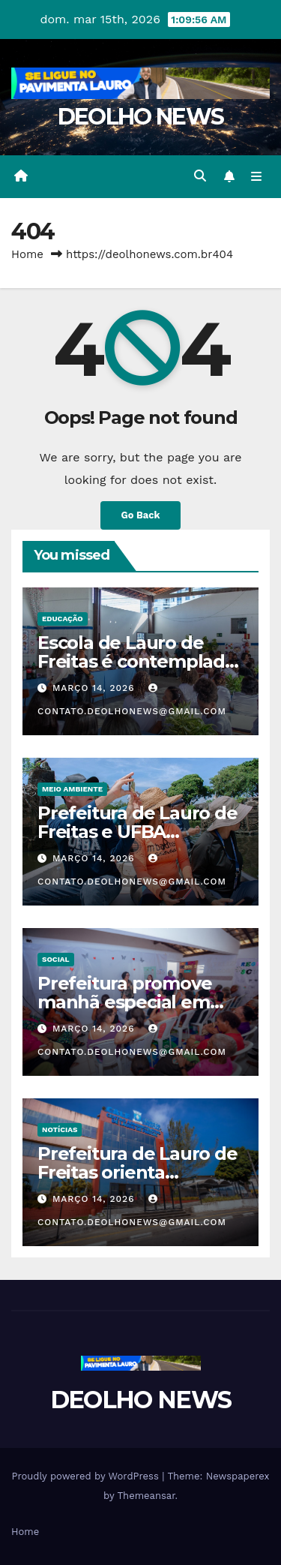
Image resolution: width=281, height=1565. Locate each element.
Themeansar (146, 1495)
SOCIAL (56, 959)
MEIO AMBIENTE (72, 789)
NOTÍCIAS (59, 1129)
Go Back (140, 515)
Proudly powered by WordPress (86, 1476)
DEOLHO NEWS (140, 117)
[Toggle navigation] (257, 176)
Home (27, 254)
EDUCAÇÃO (62, 618)
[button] (200, 176)
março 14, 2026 (95, 688)
